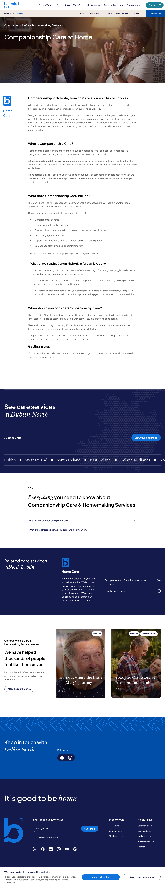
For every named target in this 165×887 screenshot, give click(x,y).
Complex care (115, 831)
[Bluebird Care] (11, 7)
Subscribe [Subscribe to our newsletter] (89, 828)
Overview (82, 13)
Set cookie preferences (141, 877)
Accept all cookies (100, 877)
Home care (114, 825)
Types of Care (46, 5)
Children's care (116, 836)
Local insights (138, 13)
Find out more (133, 5)
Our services (95, 13)
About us (108, 13)
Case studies (110, 5)
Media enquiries (145, 836)
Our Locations (63, 5)
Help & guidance (93, 5)
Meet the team (122, 13)
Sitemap (141, 846)
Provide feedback (146, 841)
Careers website (145, 825)
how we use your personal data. (49, 837)
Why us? (78, 5)
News (121, 5)
